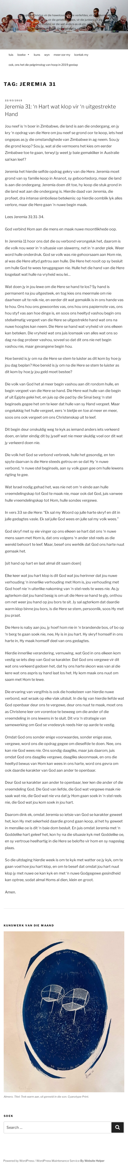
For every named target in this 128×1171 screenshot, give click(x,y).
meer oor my (62, 54)
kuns (37, 54)
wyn (47, 54)
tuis (11, 54)
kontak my (81, 54)
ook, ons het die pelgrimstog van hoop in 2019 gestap (43, 64)
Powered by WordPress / (19, 1160)
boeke (23, 54)
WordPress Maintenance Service (58, 1160)
